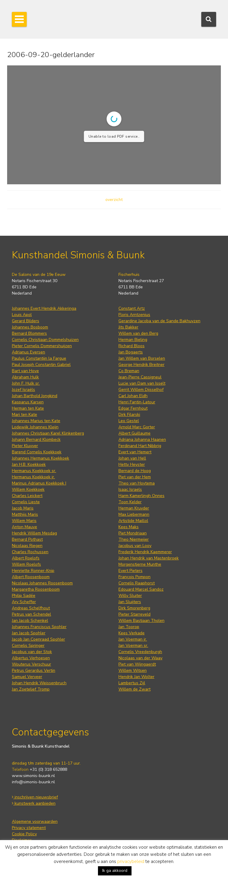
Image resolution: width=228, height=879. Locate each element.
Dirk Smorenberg (134, 608)
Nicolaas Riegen (27, 545)
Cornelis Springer (28, 645)
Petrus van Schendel (31, 614)
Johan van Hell (132, 458)
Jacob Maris (23, 508)
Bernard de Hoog (134, 471)
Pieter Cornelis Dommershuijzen (42, 346)
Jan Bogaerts (130, 352)
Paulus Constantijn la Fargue (39, 358)
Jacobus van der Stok (32, 652)
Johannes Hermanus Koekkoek (40, 458)
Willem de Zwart (134, 689)
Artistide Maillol (133, 520)
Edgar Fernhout (133, 408)
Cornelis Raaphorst (136, 583)
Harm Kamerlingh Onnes (141, 496)
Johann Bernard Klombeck (36, 439)
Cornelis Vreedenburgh (140, 652)
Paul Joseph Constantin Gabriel (41, 364)
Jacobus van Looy (134, 545)
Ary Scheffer (24, 602)
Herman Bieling (132, 339)
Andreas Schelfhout (31, 608)
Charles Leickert (27, 496)
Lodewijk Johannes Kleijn (35, 427)
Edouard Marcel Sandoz (141, 589)
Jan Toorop (128, 627)
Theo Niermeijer (133, 539)
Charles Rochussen (30, 552)
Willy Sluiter (130, 595)
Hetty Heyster (131, 464)
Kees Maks (128, 527)
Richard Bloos (131, 346)
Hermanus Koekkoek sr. (34, 471)
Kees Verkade (131, 633)
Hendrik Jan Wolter (136, 677)
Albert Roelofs (25, 558)
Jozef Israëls (23, 389)
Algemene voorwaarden (35, 821)
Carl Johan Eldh (133, 396)
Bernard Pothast (27, 539)
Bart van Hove (25, 371)
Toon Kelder (130, 502)
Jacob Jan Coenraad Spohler (38, 639)
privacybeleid (130, 861)
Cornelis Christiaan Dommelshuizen (45, 339)
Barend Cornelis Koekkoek (36, 452)
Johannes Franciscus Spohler (39, 627)
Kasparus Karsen (28, 402)
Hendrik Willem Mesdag (34, 533)
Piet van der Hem (134, 477)
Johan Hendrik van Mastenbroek (148, 558)
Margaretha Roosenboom (36, 589)
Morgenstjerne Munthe (139, 564)
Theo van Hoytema (136, 483)
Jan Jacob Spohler (28, 633)
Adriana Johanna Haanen (142, 439)
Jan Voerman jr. (132, 639)
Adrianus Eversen (28, 352)
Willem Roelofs (26, 564)
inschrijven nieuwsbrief (35, 797)
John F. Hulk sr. (26, 383)
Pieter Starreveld (134, 614)
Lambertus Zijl (131, 683)
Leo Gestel (128, 421)
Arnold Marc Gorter (136, 427)
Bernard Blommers (29, 333)
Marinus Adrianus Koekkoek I (39, 483)
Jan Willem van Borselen (141, 358)
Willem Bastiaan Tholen (141, 620)
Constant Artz (131, 308)
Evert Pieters (130, 570)
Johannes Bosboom (30, 327)
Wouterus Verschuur (31, 664)
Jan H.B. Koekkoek (29, 464)
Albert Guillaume (134, 433)
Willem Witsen (132, 670)
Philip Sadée (23, 595)
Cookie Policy (24, 834)
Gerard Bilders (25, 321)
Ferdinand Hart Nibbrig (139, 446)
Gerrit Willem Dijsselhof (141, 389)
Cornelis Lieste (26, 502)
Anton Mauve (24, 527)
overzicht (114, 199)
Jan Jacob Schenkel (30, 620)
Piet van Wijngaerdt (137, 664)
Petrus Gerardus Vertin (33, 670)
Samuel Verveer (27, 677)
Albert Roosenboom (31, 577)
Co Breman (128, 371)
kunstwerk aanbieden (34, 803)
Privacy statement (29, 828)
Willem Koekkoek (28, 489)
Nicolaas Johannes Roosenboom (42, 583)
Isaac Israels (130, 489)
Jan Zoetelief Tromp (31, 689)
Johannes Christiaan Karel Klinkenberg (48, 433)
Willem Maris (24, 520)
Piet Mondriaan (132, 533)
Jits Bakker (128, 327)
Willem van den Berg (138, 333)
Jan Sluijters (129, 602)
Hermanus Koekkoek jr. (33, 477)
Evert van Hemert (134, 452)
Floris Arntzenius (134, 314)
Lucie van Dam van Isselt (141, 383)
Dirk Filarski (129, 414)
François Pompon (134, 577)
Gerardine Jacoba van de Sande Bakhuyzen (159, 321)
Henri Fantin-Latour (136, 402)
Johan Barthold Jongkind (34, 396)
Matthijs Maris (25, 514)
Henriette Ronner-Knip (33, 570)
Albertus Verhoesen (31, 658)
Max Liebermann (133, 514)
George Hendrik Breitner (141, 364)
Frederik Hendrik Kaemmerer (145, 552)
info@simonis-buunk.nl (33, 782)
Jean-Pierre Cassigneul (140, 377)
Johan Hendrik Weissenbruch (39, 683)
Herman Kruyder (133, 508)
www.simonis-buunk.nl (33, 776)
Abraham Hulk (25, 377)
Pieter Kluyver (25, 446)
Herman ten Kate (28, 408)
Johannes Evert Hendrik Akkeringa (44, 308)
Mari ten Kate (24, 414)
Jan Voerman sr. (133, 645)
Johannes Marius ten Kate (36, 421)
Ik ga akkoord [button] (114, 870)
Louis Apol (22, 314)
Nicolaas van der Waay (140, 658)
